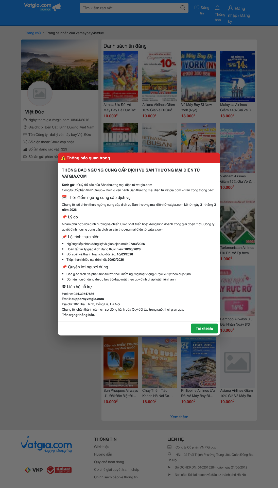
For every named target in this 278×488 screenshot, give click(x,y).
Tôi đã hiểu (204, 328)
